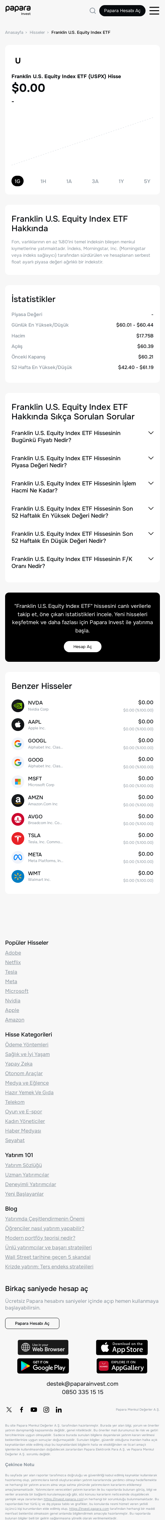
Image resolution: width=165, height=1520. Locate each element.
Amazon (14, 1019)
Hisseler (37, 32)
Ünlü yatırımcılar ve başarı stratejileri (48, 1247)
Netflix (13, 962)
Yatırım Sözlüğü (23, 1165)
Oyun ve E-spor (23, 1111)
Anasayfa (14, 32)
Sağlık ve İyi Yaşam (27, 1054)
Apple (12, 1010)
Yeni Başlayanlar (24, 1194)
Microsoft (16, 991)
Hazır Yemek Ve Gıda (29, 1092)
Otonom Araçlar (24, 1073)
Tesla (11, 972)
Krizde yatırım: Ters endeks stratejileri (49, 1266)
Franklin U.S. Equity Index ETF (80, 32)
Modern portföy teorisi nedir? (40, 1238)
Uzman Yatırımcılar (27, 1174)
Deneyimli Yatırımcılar (30, 1184)
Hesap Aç (82, 646)
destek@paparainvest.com (82, 1383)
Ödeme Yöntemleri (27, 1044)
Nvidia (12, 1000)
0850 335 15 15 (82, 1392)
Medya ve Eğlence (27, 1083)
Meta (11, 981)
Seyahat (15, 1140)
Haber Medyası (23, 1130)
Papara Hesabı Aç (122, 10)
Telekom (15, 1102)
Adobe (13, 952)
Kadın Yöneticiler (25, 1121)
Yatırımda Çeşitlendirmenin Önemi (45, 1218)
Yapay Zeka (19, 1063)
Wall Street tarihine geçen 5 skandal (48, 1257)
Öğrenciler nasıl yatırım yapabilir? (44, 1228)
